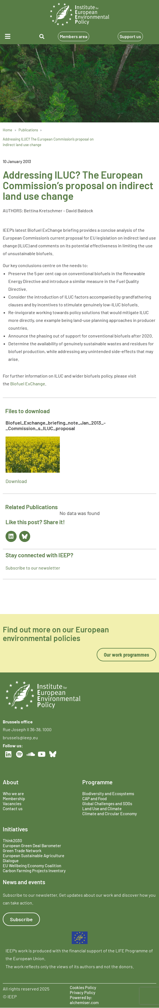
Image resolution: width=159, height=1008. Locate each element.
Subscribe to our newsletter (33, 567)
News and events (24, 881)
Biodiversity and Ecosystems (108, 793)
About (11, 781)
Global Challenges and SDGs (107, 803)
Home (7, 130)
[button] (13, 36)
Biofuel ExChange (27, 383)
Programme (97, 781)
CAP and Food (94, 798)
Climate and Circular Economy (109, 813)
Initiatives (15, 828)
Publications (28, 130)
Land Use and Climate (102, 808)
